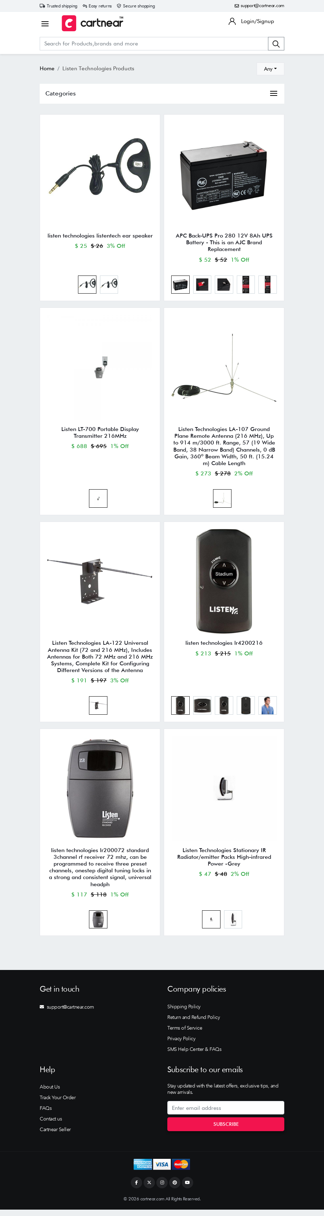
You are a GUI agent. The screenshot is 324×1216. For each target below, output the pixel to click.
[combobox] (270, 68)
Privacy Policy (181, 1045)
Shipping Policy (184, 1013)
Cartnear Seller (55, 1136)
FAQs (45, 1114)
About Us (50, 1093)
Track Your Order (58, 1104)
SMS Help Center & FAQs (194, 1055)
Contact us (51, 1125)
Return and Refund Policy (193, 1023)
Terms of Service (184, 1034)
